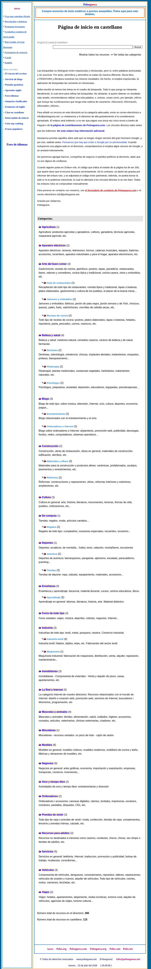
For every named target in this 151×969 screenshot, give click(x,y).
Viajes (45, 892)
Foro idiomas (12, 95)
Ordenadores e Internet (60, 426)
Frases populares (13, 129)
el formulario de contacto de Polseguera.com (111, 190)
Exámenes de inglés (15, 107)
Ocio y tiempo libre (53, 781)
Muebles (47, 745)
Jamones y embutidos (59, 299)
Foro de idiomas (17, 144)
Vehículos (48, 870)
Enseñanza (48, 586)
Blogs (45, 398)
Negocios (47, 763)
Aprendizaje (53, 597)
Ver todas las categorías (127, 54)
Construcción (50, 446)
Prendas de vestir (52, 814)
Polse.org (61, 949)
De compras (49, 515)
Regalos (51, 527)
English (8, 63)
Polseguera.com (78, 949)
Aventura (52, 553)
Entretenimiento (56, 413)
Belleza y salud (51, 335)
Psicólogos (53, 383)
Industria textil (55, 639)
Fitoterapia (53, 366)
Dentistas (52, 350)
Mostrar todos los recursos (94, 54)
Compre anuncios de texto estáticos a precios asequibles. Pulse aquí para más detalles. (90, 13)
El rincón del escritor (16, 73)
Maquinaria (53, 651)
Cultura (46, 497)
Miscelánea (48, 730)
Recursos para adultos (56, 833)
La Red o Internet (52, 689)
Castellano (62, 42)
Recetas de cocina (57, 315)
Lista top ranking (14, 123)
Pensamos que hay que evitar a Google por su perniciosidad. (94, 142)
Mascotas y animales (54, 711)
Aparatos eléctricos (54, 245)
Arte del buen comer (54, 264)
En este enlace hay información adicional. (81, 130)
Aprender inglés (13, 90)
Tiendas (51, 570)
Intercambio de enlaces (17, 118)
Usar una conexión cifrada (17, 16)
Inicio (17, 8)
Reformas (52, 477)
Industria (47, 627)
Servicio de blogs (13, 79)
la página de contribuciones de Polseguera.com (77, 125)
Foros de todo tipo (53, 613)
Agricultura (48, 227)
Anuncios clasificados (16, 101)
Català (8, 57)
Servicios (47, 851)
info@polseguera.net (128, 959)
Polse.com (114, 949)
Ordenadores (50, 796)
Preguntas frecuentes (15, 27)
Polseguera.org (98, 949)
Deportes (47, 542)
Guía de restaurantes (59, 282)
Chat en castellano (14, 112)
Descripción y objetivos (16, 21)
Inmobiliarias (50, 671)
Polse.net (128, 949)
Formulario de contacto (16, 52)
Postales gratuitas (14, 84)
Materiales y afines (57, 461)
